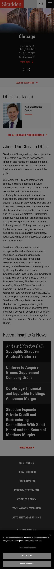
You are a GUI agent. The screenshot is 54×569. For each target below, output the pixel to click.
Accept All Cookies (27, 564)
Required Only (27, 556)
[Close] (50, 535)
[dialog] (27, 549)
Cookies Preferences (28, 548)
